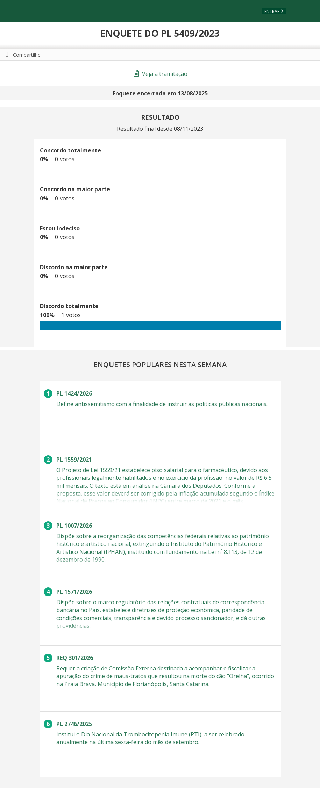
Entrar (272, 11)
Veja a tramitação (160, 74)
